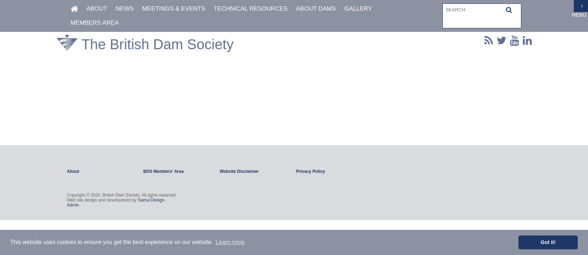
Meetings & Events (173, 8)
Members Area (95, 22)
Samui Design (151, 200)
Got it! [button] (548, 242)
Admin (73, 205)
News (125, 8)
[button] (509, 10)
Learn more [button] (229, 242)
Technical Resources (250, 8)
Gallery (358, 8)
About (96, 8)
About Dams (316, 8)
